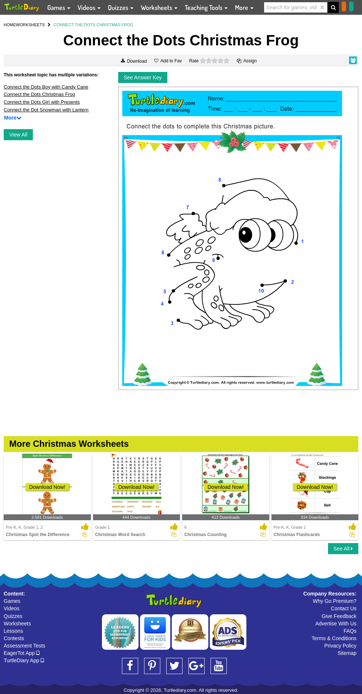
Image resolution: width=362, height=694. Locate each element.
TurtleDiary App (24, 660)
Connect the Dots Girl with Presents (42, 102)
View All (18, 135)
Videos (12, 608)
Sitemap (347, 653)
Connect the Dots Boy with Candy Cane (46, 87)
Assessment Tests (24, 646)
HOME (10, 25)
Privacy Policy (340, 646)
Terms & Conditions (334, 638)
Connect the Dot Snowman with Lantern (46, 110)
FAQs (350, 631)
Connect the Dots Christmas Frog (39, 94)
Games (12, 601)
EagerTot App (22, 653)
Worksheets (17, 623)
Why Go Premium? (334, 601)
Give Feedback (339, 616)
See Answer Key (143, 77)
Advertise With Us (335, 623)
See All (343, 549)
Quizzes (13, 616)
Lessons (13, 631)
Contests (14, 638)
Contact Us (343, 608)
